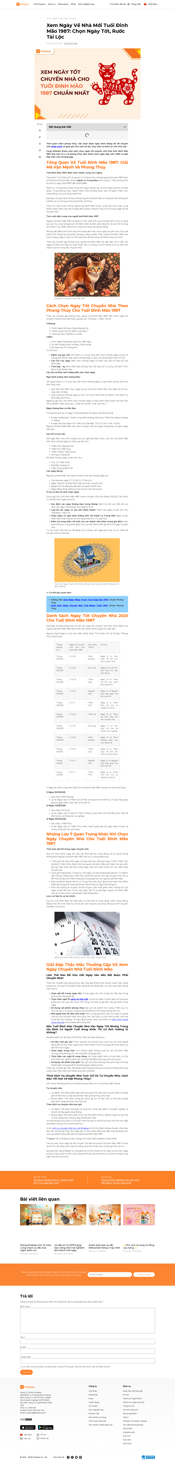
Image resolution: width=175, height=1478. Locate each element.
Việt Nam (152, 4)
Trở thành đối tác (117, 4)
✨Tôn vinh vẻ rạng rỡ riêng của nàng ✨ (138, 1246)
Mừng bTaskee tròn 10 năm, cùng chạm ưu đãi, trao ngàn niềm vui (36, 1248)
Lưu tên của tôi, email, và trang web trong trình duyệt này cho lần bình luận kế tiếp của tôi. (66, 1367)
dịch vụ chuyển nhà (62, 1128)
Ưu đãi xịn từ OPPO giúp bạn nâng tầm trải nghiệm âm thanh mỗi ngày (69, 1248)
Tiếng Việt (136, 4)
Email (23, 1347)
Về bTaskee (40, 4)
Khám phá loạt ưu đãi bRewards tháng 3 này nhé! (104, 1246)
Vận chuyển (70, 18)
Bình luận (25, 1307)
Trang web (25, 1357)
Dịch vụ (52, 4)
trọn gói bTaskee (80, 1128)
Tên (22, 1337)
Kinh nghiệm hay (86, 4)
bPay (73, 4)
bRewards (63, 4)
